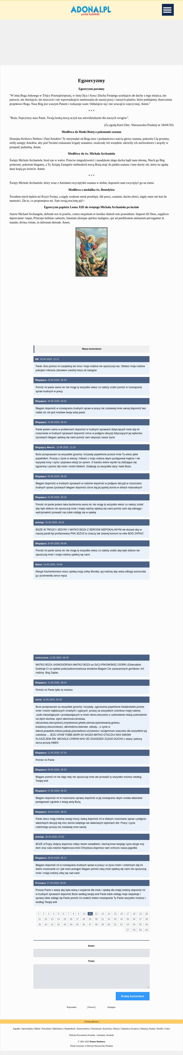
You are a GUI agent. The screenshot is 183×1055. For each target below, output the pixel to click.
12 (96, 913)
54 (134, 924)
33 (115, 919)
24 (58, 919)
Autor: (91, 945)
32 (109, 919)
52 (121, 924)
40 (46, 924)
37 (140, 919)
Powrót (91, 1011)
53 (128, 924)
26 (71, 919)
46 (83, 924)
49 (102, 924)
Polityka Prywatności (78, 1039)
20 (146, 913)
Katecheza (107, 1032)
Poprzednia (71, 1011)
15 (115, 913)
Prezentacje (96, 1032)
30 (96, 919)
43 (65, 924)
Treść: (91, 961)
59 (140, 930)
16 (121, 913)
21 (39, 919)
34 (121, 919)
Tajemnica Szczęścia (130, 1032)
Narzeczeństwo (83, 1032)
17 (128, 913)
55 (140, 924)
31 (102, 919)
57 (128, 930)
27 (77, 919)
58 (134, 930)
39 (39, 924)
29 (90, 919)
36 (134, 919)
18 (134, 913)
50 (109, 924)
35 (128, 919)
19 (140, 913)
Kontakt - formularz (96, 1039)
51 (115, 924)
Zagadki (16, 1032)
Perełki (160, 1032)
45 (77, 924)
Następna (111, 1011)
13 (102, 913)
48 (96, 924)
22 (46, 919)
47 (90, 924)
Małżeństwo (57, 1032)
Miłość (37, 1032)
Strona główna (91, 1025)
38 (146, 919)
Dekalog (144, 1032)
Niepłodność (69, 1032)
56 (146, 924)
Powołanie (46, 1032)
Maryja (116, 1032)
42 (58, 924)
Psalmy (152, 1032)
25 (65, 919)
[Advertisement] (91, 41)
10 (84, 913)
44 (71, 924)
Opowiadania (27, 1032)
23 (52, 919)
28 (83, 919)
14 (109, 913)
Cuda (167, 1032)
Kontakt (110, 1039)
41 (52, 924)
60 (146, 930)
